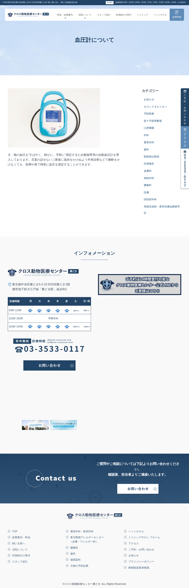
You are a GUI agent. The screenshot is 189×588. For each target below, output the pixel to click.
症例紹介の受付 (123, 16)
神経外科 (149, 179)
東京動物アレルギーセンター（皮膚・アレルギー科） (87, 539)
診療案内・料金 (21, 537)
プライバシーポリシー (141, 561)
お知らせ (149, 101)
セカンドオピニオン (155, 108)
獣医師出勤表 (151, 158)
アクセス (133, 543)
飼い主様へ (18, 543)
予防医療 (149, 115)
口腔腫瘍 (149, 129)
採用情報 (176, 16)
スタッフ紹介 (103, 16)
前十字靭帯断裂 (153, 122)
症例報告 (149, 165)
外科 (146, 136)
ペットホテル (160, 16)
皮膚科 (148, 172)
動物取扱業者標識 (138, 567)
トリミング (142, 16)
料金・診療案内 (65, 17)
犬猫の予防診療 (79, 565)
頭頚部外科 (150, 201)
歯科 (146, 151)
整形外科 (149, 144)
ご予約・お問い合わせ (141, 549)
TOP (15, 531)
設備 (146, 194)
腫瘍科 (148, 186)
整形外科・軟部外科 (82, 531)
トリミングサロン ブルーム (144, 537)
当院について (85, 17)
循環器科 (75, 559)
